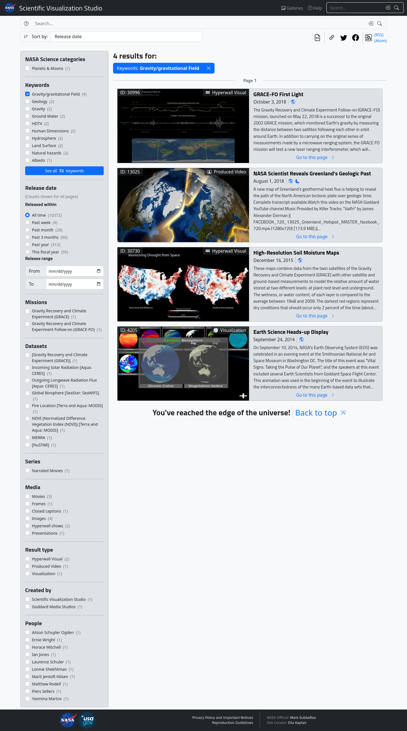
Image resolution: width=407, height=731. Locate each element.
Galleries (292, 8)
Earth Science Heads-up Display (291, 331)
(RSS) (378, 34)
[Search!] (397, 7)
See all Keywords (64, 170)
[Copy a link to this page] (332, 37)
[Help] (26, 23)
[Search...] (354, 7)
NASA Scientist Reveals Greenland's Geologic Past (312, 173)
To (31, 284)
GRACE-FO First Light (279, 94)
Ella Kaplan (297, 723)
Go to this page (315, 157)
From (34, 271)
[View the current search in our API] (317, 37)
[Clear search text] (386, 7)
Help (315, 8)
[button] (209, 68)
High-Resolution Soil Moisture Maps (296, 252)
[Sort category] (126, 36)
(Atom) (380, 40)
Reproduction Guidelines (232, 723)
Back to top (321, 412)
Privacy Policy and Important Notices (222, 717)
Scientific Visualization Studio (60, 8)
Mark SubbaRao (303, 717)
